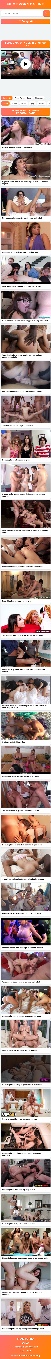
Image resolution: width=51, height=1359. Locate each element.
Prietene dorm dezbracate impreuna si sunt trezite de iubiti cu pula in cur (24, 707)
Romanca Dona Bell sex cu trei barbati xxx (20, 252)
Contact (25, 1350)
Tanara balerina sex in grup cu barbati (18, 425)
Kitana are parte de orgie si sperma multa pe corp (23, 1329)
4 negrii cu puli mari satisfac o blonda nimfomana (23, 879)
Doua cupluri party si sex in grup (16, 460)
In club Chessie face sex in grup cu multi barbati (22, 948)
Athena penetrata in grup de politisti (17, 147)
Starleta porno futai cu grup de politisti (18, 1190)
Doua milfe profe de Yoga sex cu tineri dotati (20, 776)
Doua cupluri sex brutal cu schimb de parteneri (22, 845)
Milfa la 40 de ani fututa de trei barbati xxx (19, 1050)
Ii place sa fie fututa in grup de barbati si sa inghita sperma (23, 495)
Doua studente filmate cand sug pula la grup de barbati (25, 321)
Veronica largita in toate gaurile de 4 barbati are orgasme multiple (22, 356)
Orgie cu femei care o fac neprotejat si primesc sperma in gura (25, 183)
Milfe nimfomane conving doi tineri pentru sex (21, 286)
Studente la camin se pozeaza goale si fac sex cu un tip (25, 1258)
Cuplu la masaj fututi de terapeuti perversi (19, 1119)
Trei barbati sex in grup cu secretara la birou (20, 811)
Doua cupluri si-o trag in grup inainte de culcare (22, 1085)
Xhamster (39, 98)
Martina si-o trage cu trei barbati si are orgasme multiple (22, 1293)
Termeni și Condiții (25, 1346)
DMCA (25, 1342)
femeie (23, 103)
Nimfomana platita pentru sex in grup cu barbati (22, 218)
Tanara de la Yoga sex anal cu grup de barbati (21, 982)
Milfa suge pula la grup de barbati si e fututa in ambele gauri (25, 531)
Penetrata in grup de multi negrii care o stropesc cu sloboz (23, 670)
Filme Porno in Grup (23, 98)
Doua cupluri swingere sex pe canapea (18, 1224)
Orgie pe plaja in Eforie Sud (13, 742)
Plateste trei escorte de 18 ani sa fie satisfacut (21, 913)
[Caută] (46, 13)
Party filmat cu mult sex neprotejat (16, 601)
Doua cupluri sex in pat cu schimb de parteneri (21, 1016)
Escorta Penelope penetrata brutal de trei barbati (22, 567)
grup (32, 103)
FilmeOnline (25, 4)
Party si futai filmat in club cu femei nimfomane (22, 391)
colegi (14, 103)
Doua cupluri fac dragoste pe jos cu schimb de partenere (21, 1154)
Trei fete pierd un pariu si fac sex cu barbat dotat (22, 635)
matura (41, 103)
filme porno (25, 1339)
